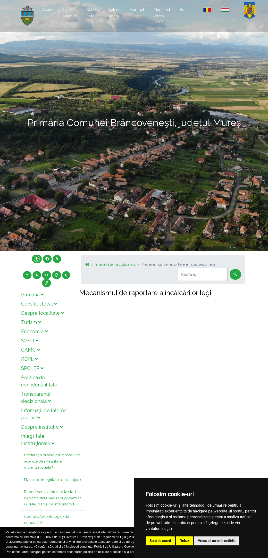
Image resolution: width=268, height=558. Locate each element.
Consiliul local (39, 304)
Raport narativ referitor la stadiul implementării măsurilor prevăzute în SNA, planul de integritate (53, 498)
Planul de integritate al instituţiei (53, 480)
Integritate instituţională (115, 264)
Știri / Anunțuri (69, 13)
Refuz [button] (184, 541)
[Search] (203, 274)
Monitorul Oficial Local (162, 16)
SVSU (29, 341)
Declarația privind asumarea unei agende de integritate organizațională (52, 461)
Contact (137, 10)
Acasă (47, 10)
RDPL (29, 359)
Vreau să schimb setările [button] (216, 541)
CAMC (30, 350)
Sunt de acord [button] (160, 541)
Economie (34, 331)
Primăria (32, 295)
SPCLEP (32, 368)
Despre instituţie (42, 427)
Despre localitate (42, 313)
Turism (31, 322)
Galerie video (114, 13)
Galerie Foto (92, 13)
